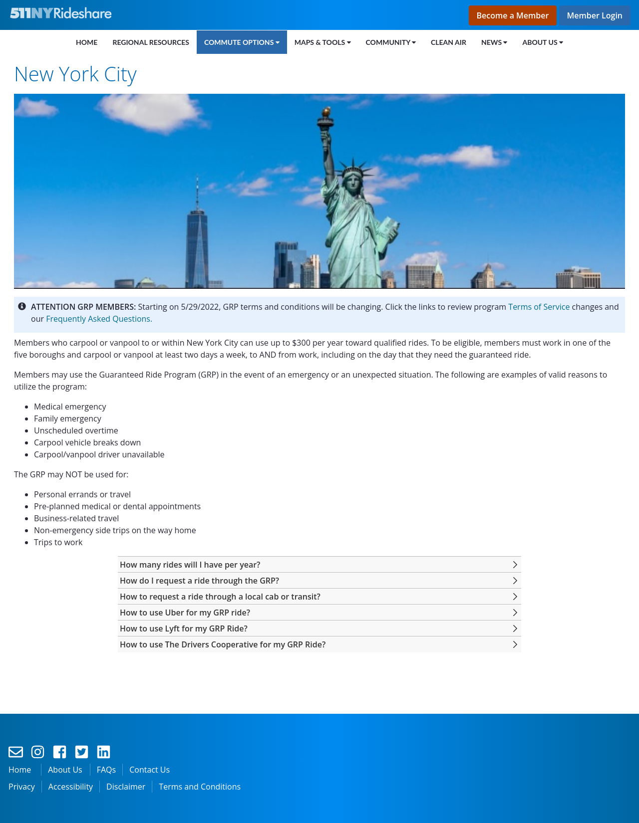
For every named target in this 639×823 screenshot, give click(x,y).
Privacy (21, 786)
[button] (190, 564)
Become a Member (513, 15)
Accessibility (70, 786)
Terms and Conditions (200, 786)
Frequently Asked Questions (98, 318)
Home (19, 769)
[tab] (319, 564)
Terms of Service (539, 306)
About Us (65, 769)
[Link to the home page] (63, 12)
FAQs (106, 769)
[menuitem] (86, 42)
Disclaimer (125, 786)
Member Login (595, 15)
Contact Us (149, 769)
